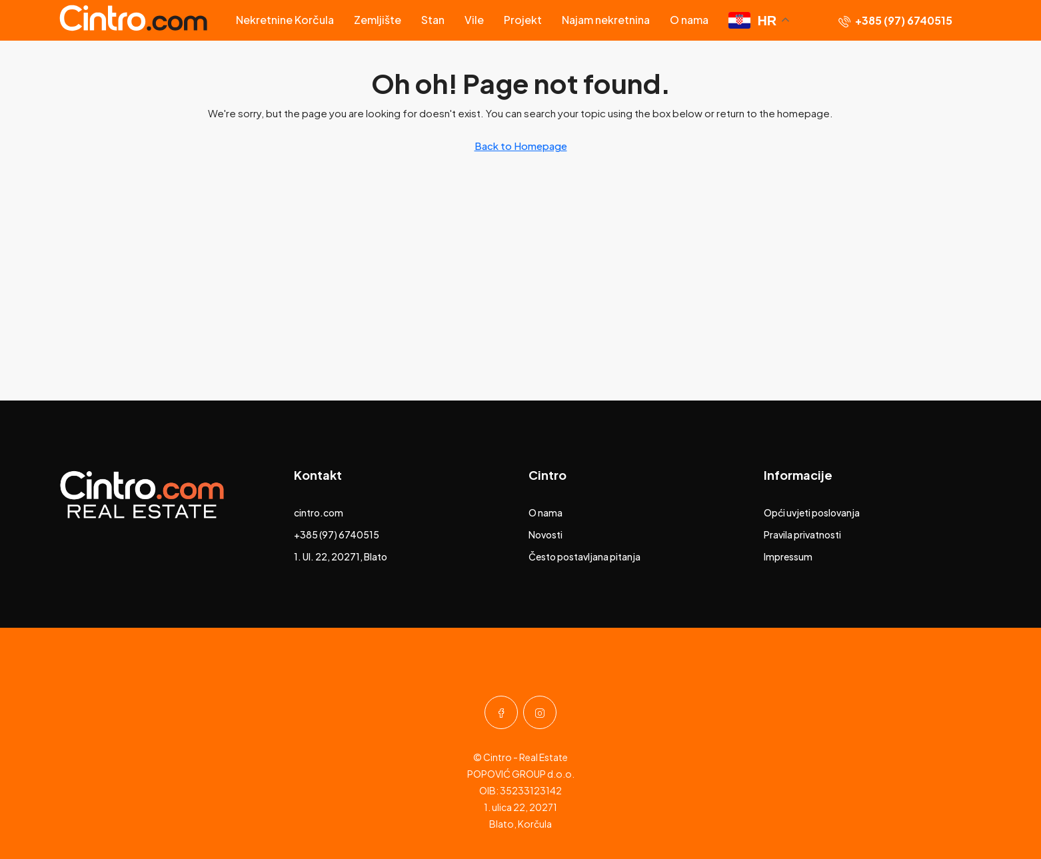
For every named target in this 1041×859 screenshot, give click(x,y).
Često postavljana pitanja (584, 556)
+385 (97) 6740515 (336, 534)
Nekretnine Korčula (285, 20)
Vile (474, 20)
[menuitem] (895, 20)
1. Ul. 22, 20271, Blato (340, 556)
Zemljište (377, 20)
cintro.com (318, 512)
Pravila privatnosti (802, 534)
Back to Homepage (521, 145)
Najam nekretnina (606, 20)
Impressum (788, 556)
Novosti (545, 534)
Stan (433, 20)
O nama (689, 20)
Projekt (523, 20)
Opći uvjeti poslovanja (812, 512)
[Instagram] (539, 712)
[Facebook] (501, 712)
